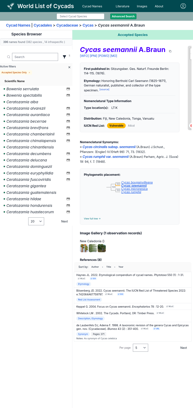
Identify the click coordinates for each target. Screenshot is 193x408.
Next (64, 221)
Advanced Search (123, 16)
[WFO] (84, 56)
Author (95, 266)
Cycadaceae (67, 25)
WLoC (81, 278)
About (159, 6)
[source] (105, 89)
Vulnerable (116, 125)
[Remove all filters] (69, 67)
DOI (93, 278)
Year (120, 266)
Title (108, 266)
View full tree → (92, 218)
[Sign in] (183, 6)
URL (156, 329)
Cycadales (43, 25)
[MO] (113, 56)
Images (142, 6)
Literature (122, 6)
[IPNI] (93, 56)
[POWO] (103, 56)
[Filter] (64, 56)
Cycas (88, 25)
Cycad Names (92, 6)
